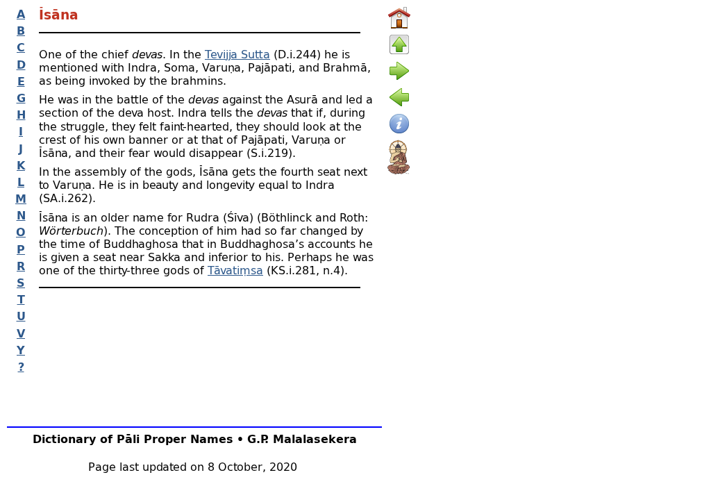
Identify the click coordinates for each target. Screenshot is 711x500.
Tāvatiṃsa (235, 269)
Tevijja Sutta (237, 54)
